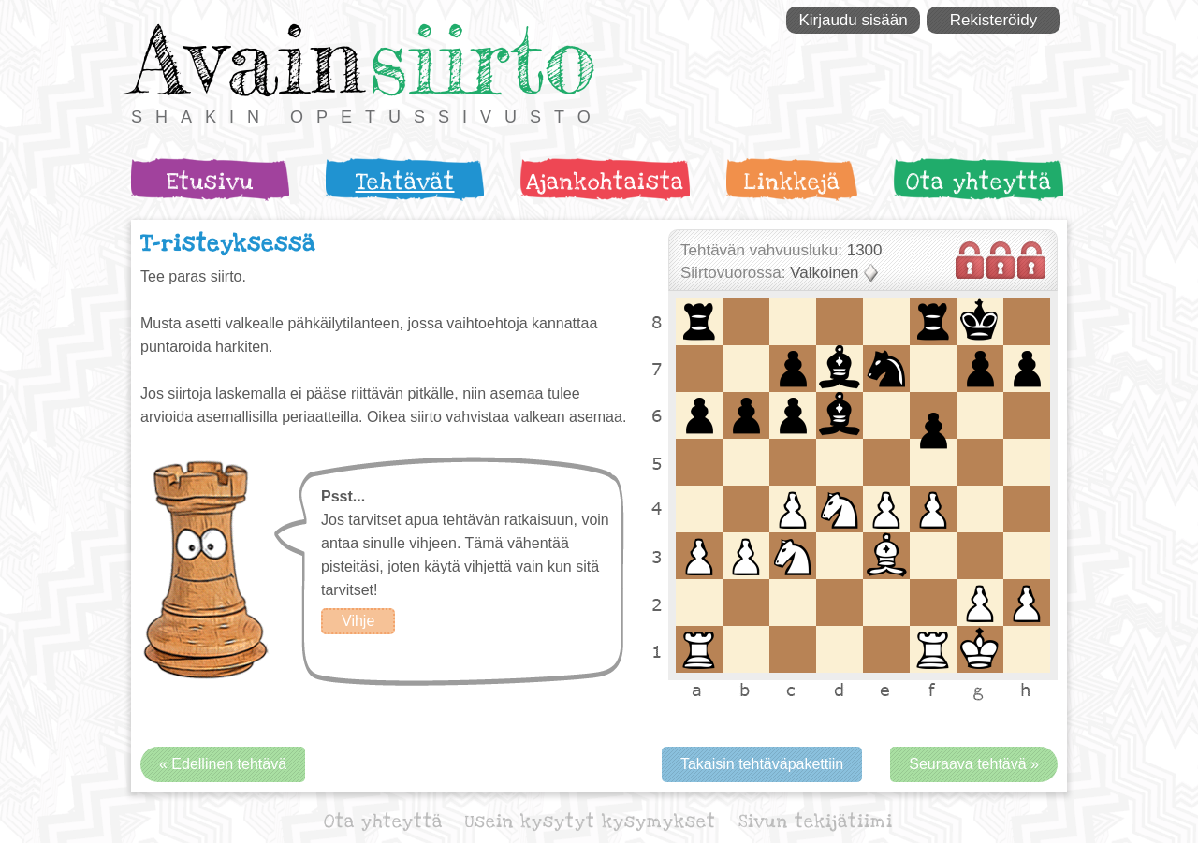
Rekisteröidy (994, 20)
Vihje (358, 621)
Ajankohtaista (605, 181)
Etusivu (210, 181)
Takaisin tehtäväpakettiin (761, 764)
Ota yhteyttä (979, 181)
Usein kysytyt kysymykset (590, 822)
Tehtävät (405, 181)
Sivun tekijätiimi (815, 822)
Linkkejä (792, 181)
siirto (482, 59)
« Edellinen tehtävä (222, 764)
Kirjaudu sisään (852, 20)
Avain (247, 59)
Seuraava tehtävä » (974, 764)
